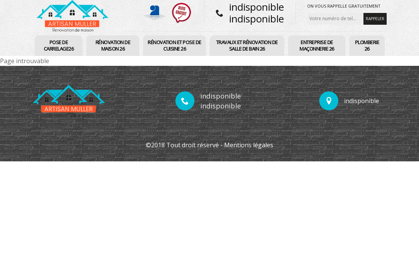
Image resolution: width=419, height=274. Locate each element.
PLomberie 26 (367, 45)
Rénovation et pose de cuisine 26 (174, 45)
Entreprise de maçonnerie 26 (317, 45)
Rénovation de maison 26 (113, 45)
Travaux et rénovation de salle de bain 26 (247, 45)
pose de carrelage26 (59, 45)
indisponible (256, 7)
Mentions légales (248, 145)
